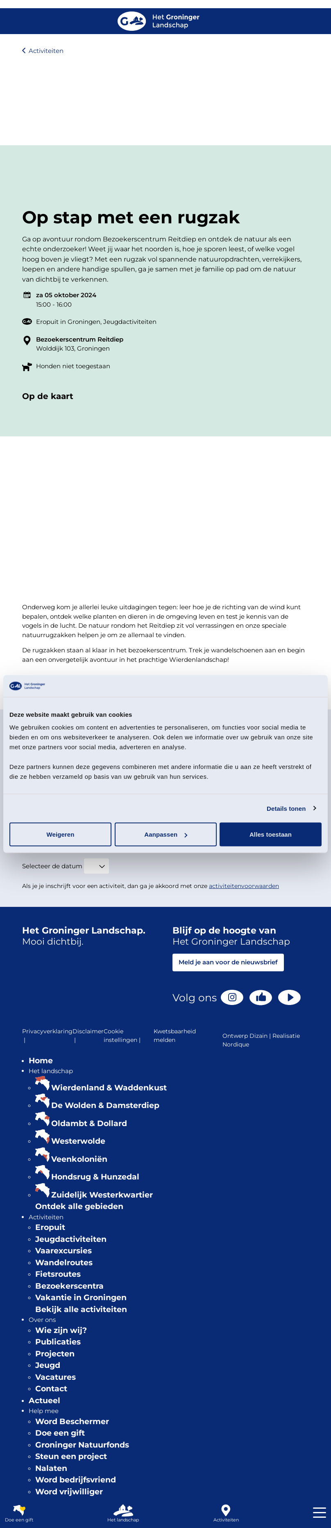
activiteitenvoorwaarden (244, 886)
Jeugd (47, 1365)
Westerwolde (78, 1141)
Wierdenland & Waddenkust (109, 1087)
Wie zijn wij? (61, 1330)
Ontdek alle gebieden (79, 1206)
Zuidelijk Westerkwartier (102, 1195)
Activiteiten (46, 51)
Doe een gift (60, 1433)
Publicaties (58, 1342)
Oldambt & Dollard (89, 1123)
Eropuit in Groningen (68, 322)
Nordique (235, 1044)
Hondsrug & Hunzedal (95, 1177)
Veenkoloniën (79, 1159)
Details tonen (286, 808)
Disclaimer (88, 1036)
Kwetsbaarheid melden (175, 1036)
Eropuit (50, 1227)
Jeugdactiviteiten (129, 322)
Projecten (55, 1353)
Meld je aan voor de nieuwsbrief (228, 962)
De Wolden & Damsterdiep (105, 1105)
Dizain (258, 1035)
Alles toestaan (270, 834)
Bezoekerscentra (69, 1286)
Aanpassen (165, 834)
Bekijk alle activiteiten (81, 1309)
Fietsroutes (58, 1274)
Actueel (44, 1400)
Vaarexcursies (63, 1250)
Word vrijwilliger (69, 1491)
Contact (51, 1388)
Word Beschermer (72, 1421)
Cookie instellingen (123, 1036)
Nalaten (51, 1468)
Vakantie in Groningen (81, 1297)
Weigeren (60, 834)
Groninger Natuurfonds (82, 1445)
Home (41, 1060)
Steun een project (71, 1456)
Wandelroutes (64, 1262)
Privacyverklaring (47, 1036)
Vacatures (55, 1377)
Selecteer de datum (52, 866)
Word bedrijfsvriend (75, 1479)
